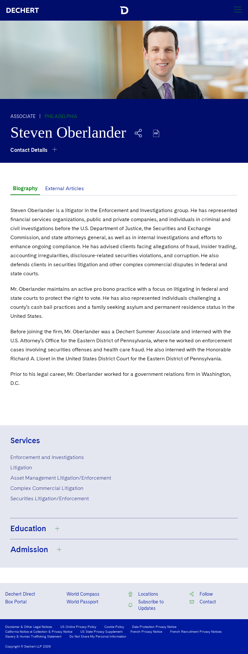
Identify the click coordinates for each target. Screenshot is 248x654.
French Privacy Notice (146, 631)
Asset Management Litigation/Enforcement (60, 478)
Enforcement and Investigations (47, 457)
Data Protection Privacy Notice (154, 627)
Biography (25, 188)
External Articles (64, 188)
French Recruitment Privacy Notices (196, 631)
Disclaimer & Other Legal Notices (28, 627)
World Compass (83, 594)
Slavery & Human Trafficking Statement (33, 636)
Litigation (21, 467)
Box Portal (15, 601)
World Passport (82, 601)
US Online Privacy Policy (78, 627)
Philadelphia (61, 116)
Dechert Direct (20, 594)
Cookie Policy (114, 627)
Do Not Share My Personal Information (97, 636)
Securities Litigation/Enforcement (49, 498)
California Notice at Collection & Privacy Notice (38, 631)
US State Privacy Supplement (101, 631)
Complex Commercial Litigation (46, 488)
